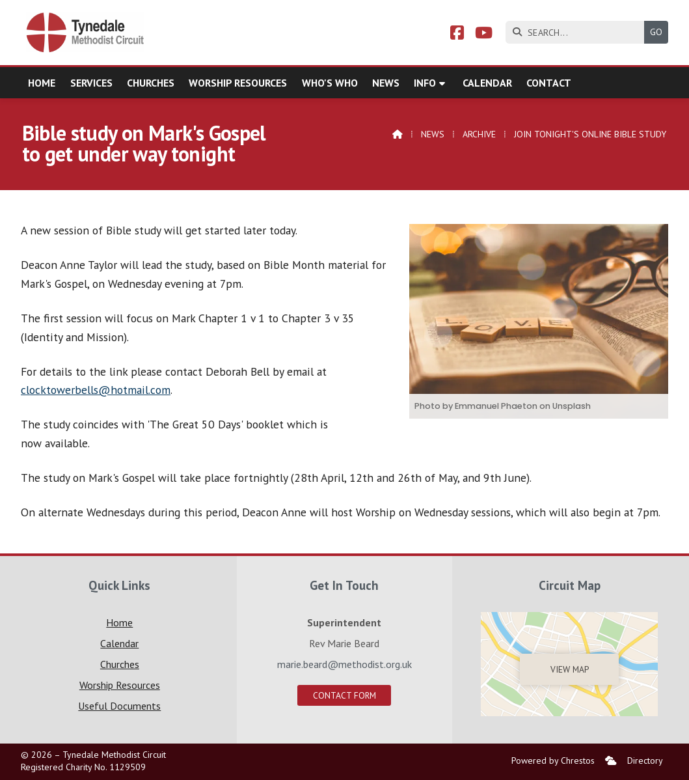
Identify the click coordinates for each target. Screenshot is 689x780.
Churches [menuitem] (150, 82)
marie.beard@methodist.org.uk (344, 664)
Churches (119, 664)
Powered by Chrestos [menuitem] (553, 760)
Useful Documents (119, 705)
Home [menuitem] (41, 82)
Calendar (119, 643)
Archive (479, 134)
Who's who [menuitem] (330, 82)
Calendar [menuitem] (487, 82)
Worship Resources (119, 684)
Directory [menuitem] (645, 760)
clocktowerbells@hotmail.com (95, 389)
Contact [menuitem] (548, 82)
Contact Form (344, 695)
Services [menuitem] (91, 82)
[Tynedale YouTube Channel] (484, 34)
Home (119, 622)
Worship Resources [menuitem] (238, 82)
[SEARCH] (578, 32)
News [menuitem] (385, 82)
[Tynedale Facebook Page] (457, 34)
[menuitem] (611, 761)
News (432, 134)
